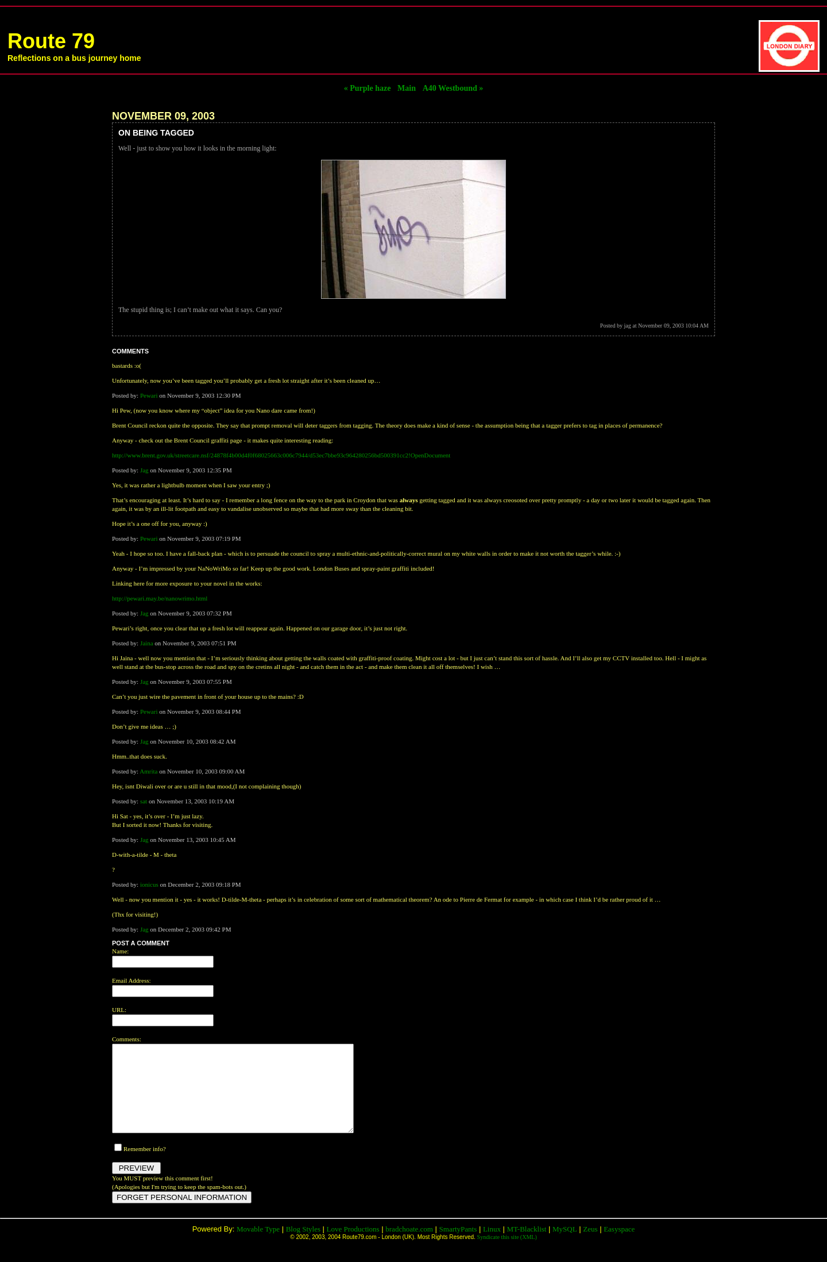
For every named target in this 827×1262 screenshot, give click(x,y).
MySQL (564, 1246)
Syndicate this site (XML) (507, 1254)
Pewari (149, 395)
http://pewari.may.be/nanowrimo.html (159, 598)
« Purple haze (367, 88)
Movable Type (258, 1246)
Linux (492, 1246)
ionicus (149, 884)
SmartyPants (458, 1246)
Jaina (146, 643)
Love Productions (353, 1246)
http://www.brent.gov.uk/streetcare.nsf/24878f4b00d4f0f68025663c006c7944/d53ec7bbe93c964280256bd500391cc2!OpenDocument (281, 455)
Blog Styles (303, 1246)
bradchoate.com (409, 1246)
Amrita (148, 771)
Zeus (590, 1246)
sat (143, 801)
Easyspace (619, 1246)
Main (406, 88)
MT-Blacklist (527, 1246)
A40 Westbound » (453, 88)
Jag (144, 470)
